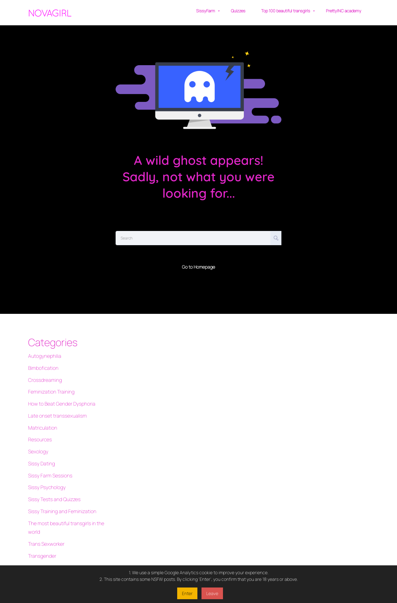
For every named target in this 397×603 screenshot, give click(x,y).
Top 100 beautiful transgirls (285, 11)
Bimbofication (41, 365)
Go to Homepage (198, 267)
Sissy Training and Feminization (58, 483)
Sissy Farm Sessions (48, 453)
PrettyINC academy (343, 11)
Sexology (37, 434)
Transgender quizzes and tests (58, 538)
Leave (212, 593)
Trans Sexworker (44, 509)
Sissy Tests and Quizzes (51, 473)
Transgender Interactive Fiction (59, 528)
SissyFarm (205, 11)
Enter (187, 593)
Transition (38, 558)
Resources (39, 424)
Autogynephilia (43, 355)
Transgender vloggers (49, 548)
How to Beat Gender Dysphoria (58, 394)
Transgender (40, 519)
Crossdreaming (43, 375)
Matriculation (41, 414)
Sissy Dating (40, 443)
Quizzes (238, 11)
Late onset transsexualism (54, 404)
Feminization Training (49, 385)
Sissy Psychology (45, 463)
